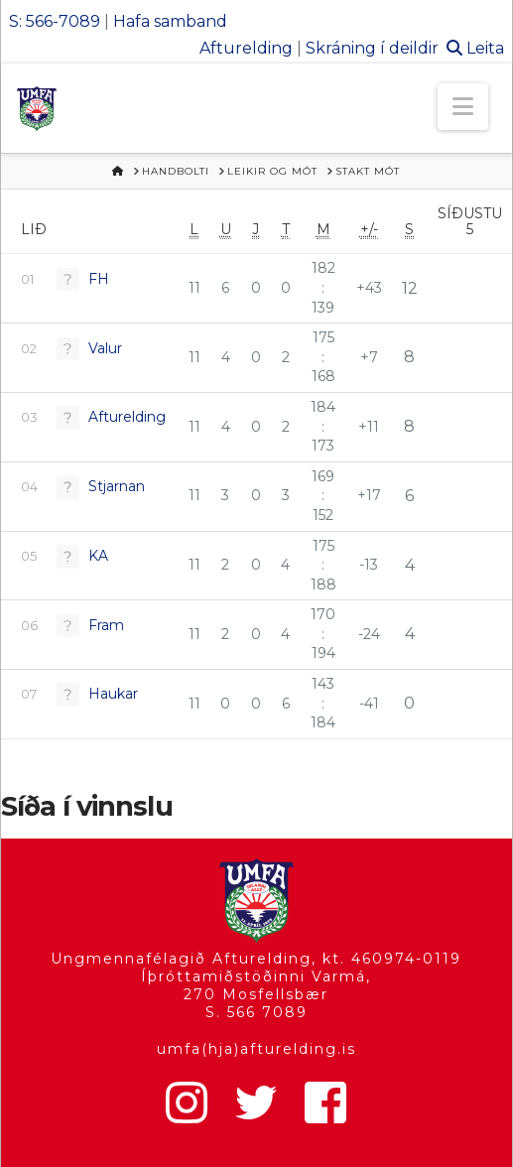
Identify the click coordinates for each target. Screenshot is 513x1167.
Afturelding (246, 48)
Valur (105, 348)
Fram (106, 625)
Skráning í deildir (372, 48)
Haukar (113, 694)
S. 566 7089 (256, 1012)
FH (98, 279)
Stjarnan (116, 486)
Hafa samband (170, 21)
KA (98, 556)
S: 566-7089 (54, 21)
